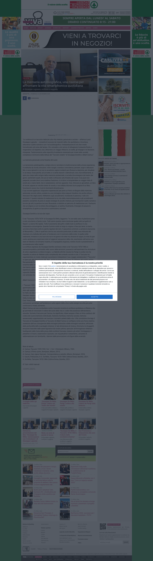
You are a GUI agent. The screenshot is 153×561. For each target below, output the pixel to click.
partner (53, 266)
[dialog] (76, 280)
